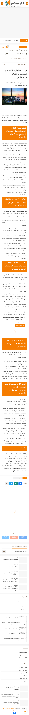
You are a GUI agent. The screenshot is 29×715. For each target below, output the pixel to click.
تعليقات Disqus (5, 537)
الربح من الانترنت (23, 47)
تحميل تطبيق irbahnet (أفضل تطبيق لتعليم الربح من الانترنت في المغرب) (10, 588)
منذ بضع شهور (21, 632)
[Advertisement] (14, 23)
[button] (20, 483)
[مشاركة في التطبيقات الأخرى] (7, 483)
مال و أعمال (23, 606)
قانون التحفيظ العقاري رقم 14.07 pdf (10, 40)
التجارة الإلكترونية (22, 667)
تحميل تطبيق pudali (13, 566)
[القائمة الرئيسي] (27, 3)
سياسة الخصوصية (22, 655)
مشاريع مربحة (22, 609)
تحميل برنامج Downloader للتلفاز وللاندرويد (10, 560)
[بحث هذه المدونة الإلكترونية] (16, 551)
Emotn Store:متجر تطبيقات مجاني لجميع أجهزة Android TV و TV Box (10, 580)
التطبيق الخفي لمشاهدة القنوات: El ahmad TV (10, 574)
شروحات (24, 603)
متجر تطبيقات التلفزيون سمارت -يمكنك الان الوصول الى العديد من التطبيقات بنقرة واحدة (14, 623)
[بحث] (2, 3)
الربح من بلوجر (23, 672)
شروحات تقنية (23, 678)
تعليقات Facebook (23, 537)
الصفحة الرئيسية (23, 652)
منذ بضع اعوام (14, 557)
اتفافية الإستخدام (23, 657)
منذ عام (15, 564)
